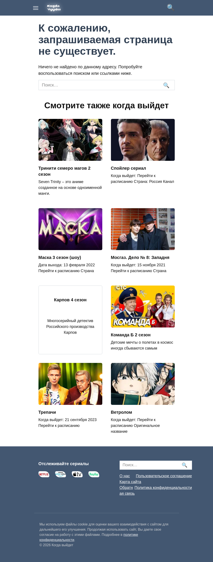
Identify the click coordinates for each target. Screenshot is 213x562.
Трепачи (47, 412)
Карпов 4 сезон (70, 299)
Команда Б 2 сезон (131, 334)
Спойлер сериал (128, 168)
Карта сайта (130, 482)
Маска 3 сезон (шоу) (59, 257)
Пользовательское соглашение (164, 476)
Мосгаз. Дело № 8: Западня (140, 257)
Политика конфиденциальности (163, 487)
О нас (125, 476)
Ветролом (121, 412)
